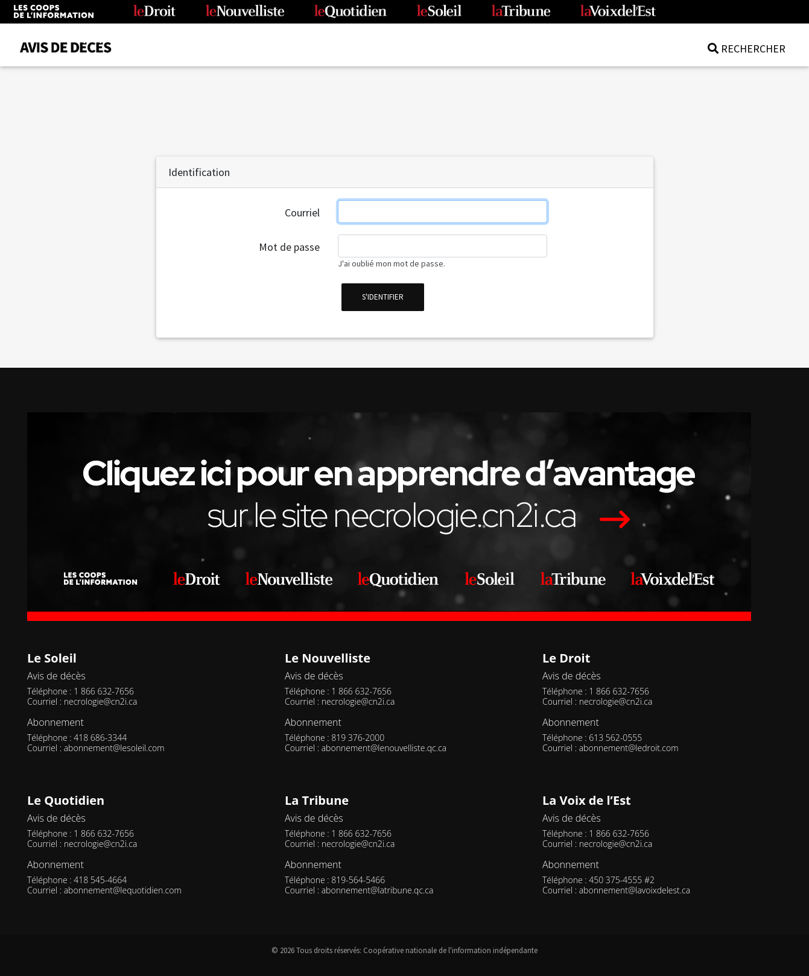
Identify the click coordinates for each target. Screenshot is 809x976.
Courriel (302, 212)
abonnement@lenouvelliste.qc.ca (384, 748)
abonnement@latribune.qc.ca (378, 890)
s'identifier (383, 297)
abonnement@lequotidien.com (123, 890)
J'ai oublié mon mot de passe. (391, 263)
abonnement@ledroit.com (629, 748)
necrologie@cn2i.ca (101, 701)
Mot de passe (289, 247)
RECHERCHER (746, 48)
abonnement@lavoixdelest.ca (634, 890)
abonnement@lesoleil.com (114, 748)
